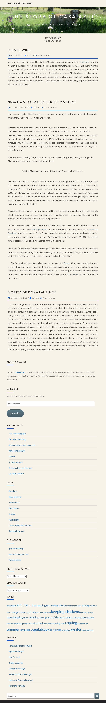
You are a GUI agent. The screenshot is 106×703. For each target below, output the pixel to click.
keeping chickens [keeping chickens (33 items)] (65, 611)
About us (12, 491)
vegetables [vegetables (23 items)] (39, 629)
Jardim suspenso (16, 663)
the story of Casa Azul (18, 3)
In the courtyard (16, 462)
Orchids (12, 514)
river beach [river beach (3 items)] (48, 623)
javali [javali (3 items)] (49, 612)
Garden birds (14, 502)
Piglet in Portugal (16, 651)
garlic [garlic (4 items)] (37, 612)
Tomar (66, 263)
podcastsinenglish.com (18, 554)
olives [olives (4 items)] (25, 617)
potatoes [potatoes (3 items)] (10, 623)
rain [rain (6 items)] (30, 623)
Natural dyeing (15, 497)
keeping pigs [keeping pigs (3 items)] (85, 612)
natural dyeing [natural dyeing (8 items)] (15, 617)
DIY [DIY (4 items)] (24, 612)
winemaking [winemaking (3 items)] (66, 630)
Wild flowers (14, 508)
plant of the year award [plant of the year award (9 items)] (58, 617)
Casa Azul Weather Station (20, 525)
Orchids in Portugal (17, 668)
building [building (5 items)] (85, 605)
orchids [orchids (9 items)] (33, 617)
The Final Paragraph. (17, 433)
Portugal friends (40, 229)
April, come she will (17, 450)
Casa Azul (19, 372)
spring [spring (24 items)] (72, 622)
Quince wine (19, 50)
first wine (84, 61)
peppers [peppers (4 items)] (41, 617)
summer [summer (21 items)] (13, 629)
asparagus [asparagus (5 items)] (11, 605)
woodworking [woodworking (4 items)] (87, 630)
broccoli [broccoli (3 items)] (78, 606)
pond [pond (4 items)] (92, 617)
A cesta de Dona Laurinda (32, 292)
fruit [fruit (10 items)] (32, 612)
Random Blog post (17, 531)
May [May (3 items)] (91, 612)
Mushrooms (14, 519)
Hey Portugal (14, 657)
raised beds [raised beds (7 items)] (38, 623)
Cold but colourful (16, 473)
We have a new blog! (17, 439)
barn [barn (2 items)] (30, 606)
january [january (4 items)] (43, 612)
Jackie (30, 55)
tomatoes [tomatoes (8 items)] (25, 629)
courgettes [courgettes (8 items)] (17, 612)
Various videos (15, 560)
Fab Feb (12, 456)
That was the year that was (20, 468)
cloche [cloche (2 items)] (8, 612)
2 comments (51, 107)
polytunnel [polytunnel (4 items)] (84, 617)
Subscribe (15, 413)
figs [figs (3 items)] (28, 612)
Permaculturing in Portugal (20, 645)
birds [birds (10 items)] (62, 605)
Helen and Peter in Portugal (21, 680)
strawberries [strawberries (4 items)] (82, 623)
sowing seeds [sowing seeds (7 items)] (60, 623)
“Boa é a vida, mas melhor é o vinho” (42, 102)
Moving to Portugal (17, 686)
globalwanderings (16, 548)
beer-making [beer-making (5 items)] (52, 605)
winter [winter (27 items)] (76, 629)
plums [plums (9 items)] (76, 617)
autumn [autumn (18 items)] (22, 605)
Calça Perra (72, 274)
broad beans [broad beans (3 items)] (70, 606)
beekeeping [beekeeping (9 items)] (39, 605)
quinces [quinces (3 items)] (24, 623)
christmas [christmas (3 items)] (93, 606)
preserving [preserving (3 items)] (17, 623)
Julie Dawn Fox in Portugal (20, 674)
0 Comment (44, 55)
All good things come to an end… (23, 445)
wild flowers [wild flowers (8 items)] (54, 629)
